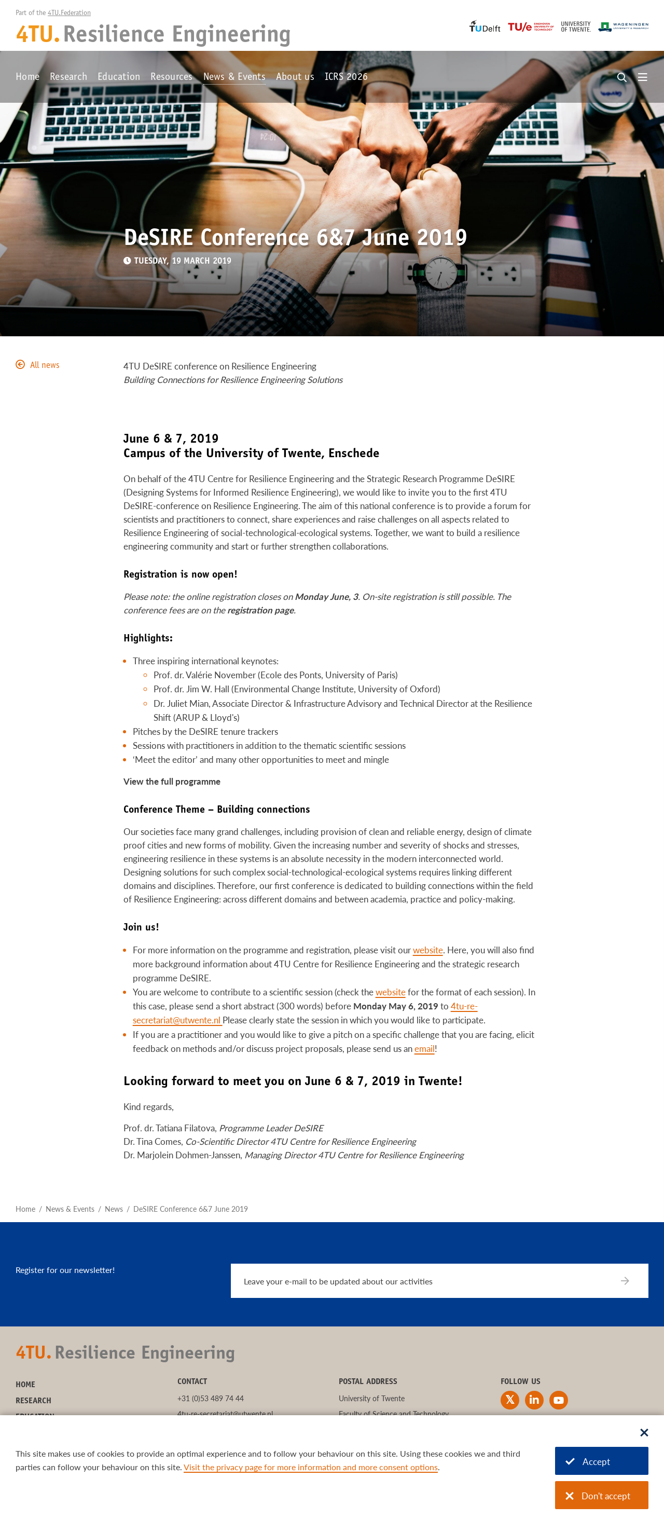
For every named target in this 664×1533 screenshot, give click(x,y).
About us (295, 78)
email (424, 1048)
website (428, 950)
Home (27, 78)
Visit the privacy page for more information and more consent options (311, 1467)
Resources (171, 78)
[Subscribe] (631, 1281)
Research (68, 78)
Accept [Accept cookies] (587, 1461)
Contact (192, 1382)
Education (119, 78)
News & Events (234, 78)
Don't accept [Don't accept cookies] (597, 1495)
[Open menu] (642, 78)
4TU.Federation (69, 13)
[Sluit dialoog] (644, 1433)
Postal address (368, 1382)
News (114, 1208)
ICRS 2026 (346, 78)
